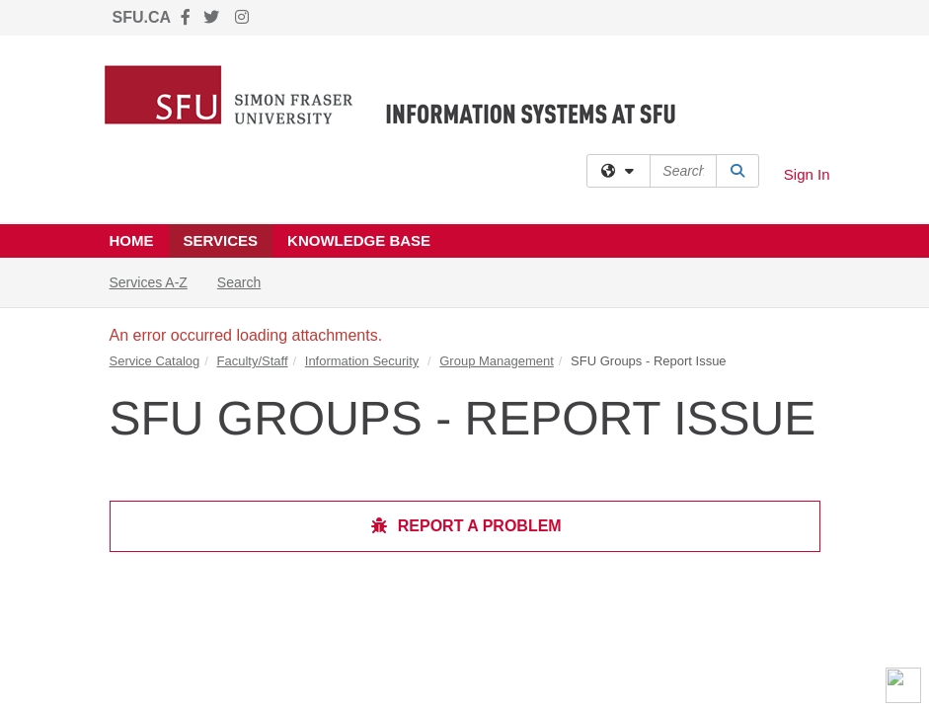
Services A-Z (149, 282)
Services (221, 240)
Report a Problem (465, 525)
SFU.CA (142, 17)
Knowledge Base (358, 240)
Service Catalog (155, 361)
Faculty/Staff (252, 361)
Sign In (807, 174)
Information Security (362, 361)
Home (132, 240)
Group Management (496, 361)
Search (246, 281)
